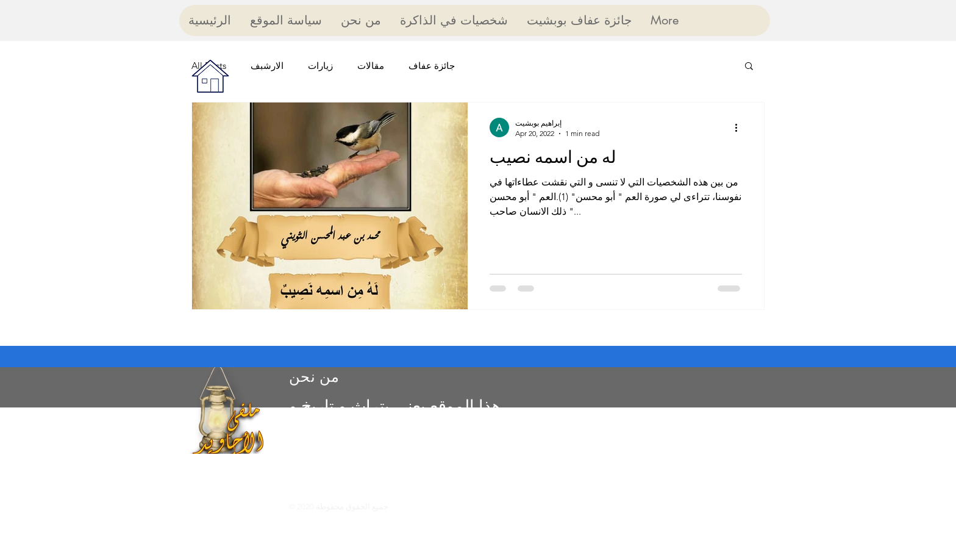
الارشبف (267, 65)
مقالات (370, 65)
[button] (749, 66)
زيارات (320, 65)
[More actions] (740, 127)
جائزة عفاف (431, 65)
